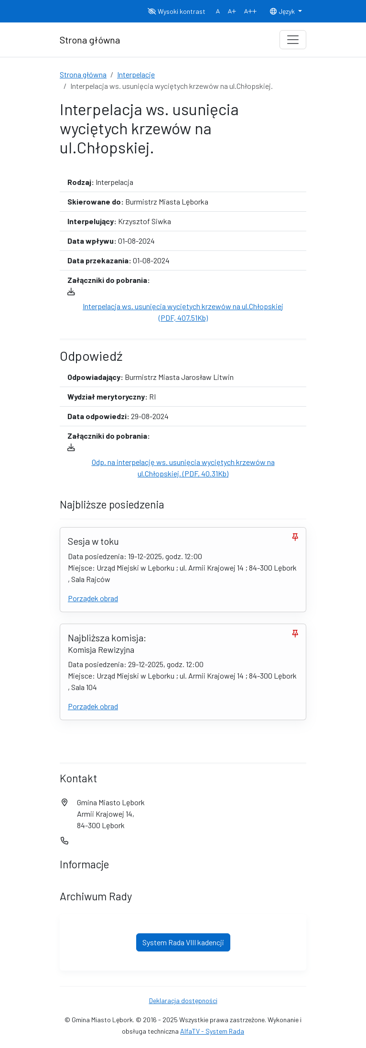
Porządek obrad (93, 598)
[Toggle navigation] (293, 39)
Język (283, 11)
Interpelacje (136, 74)
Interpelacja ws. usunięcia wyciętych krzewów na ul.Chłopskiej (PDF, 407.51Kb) (183, 312)
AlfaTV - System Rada (212, 1031)
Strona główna (83, 74)
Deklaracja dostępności (183, 1000)
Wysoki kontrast (176, 11)
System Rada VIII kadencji (183, 942)
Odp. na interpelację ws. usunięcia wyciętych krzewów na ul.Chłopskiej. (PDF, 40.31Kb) (183, 467)
